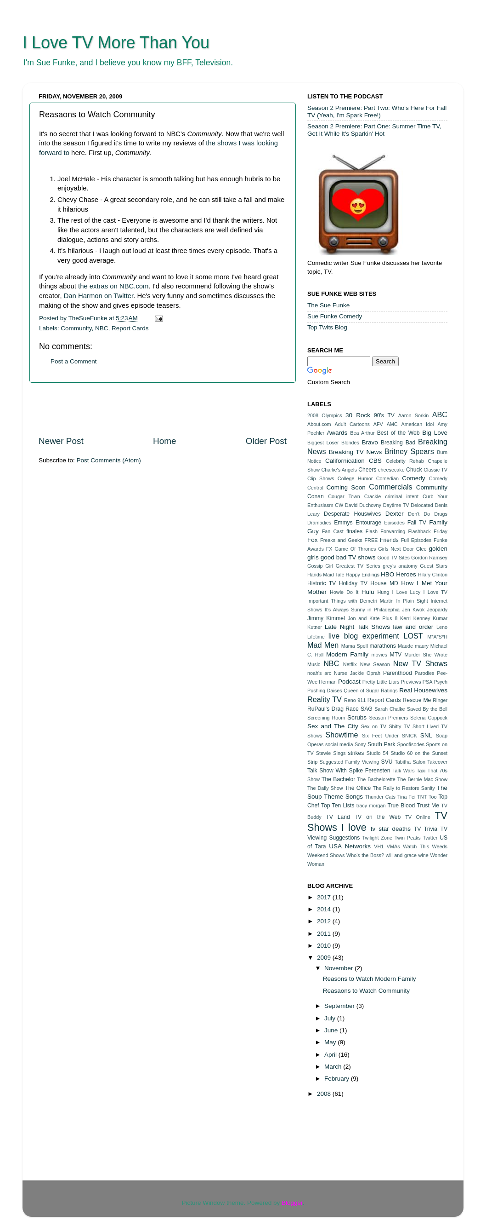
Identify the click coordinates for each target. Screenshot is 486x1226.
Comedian (387, 478)
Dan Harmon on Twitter (99, 295)
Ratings (389, 690)
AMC (392, 424)
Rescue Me (416, 700)
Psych (440, 682)
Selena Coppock (428, 717)
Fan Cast (333, 531)
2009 (325, 957)
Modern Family (347, 654)
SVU (387, 762)
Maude (405, 646)
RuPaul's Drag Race (333, 709)
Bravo (370, 442)
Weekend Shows (326, 855)
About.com (319, 424)
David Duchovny (363, 505)
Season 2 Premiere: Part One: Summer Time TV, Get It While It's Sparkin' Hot (374, 130)
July (330, 1018)
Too (432, 797)
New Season (375, 664)
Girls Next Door (396, 549)
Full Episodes (416, 540)
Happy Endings (362, 574)
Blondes (350, 442)
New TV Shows (420, 663)
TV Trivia (425, 829)
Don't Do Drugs (427, 514)
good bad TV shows (348, 557)
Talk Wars (403, 770)
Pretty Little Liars (381, 682)
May (331, 1042)
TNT (422, 797)
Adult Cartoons (352, 424)
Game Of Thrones (355, 549)
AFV (378, 424)
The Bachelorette (376, 779)
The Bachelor (338, 779)
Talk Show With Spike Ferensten (348, 770)
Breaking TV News (355, 452)
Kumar (440, 618)
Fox (312, 539)
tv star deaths (391, 828)
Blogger (292, 1202)
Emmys (343, 522)
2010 (325, 945)
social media (339, 744)
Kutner (314, 627)
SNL (426, 735)
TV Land (338, 817)
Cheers (367, 469)
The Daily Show (325, 788)
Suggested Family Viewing (349, 762)
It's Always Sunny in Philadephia (362, 609)
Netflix (350, 664)
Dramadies (319, 522)
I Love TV (436, 592)
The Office (358, 788)
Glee (421, 549)
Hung (383, 592)
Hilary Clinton (432, 574)
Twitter (430, 837)
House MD (384, 583)
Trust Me (428, 805)
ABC (439, 414)
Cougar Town (344, 496)
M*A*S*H (437, 636)
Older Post (266, 441)
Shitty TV (399, 726)
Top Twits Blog (327, 327)
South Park (381, 744)
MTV (396, 654)
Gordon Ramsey (429, 557)
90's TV (384, 415)
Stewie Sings (330, 753)
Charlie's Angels (338, 469)
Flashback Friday (427, 531)
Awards (337, 432)
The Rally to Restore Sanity (404, 788)
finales (354, 531)
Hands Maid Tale (325, 574)
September (340, 1005)
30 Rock (357, 415)
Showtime (341, 735)
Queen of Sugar (361, 690)
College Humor (355, 478)
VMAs (393, 846)
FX (329, 549)
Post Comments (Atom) (109, 460)
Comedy (413, 478)
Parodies (425, 673)
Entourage (368, 522)
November (339, 968)
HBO (387, 574)
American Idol (417, 424)
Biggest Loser (323, 442)
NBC (101, 328)
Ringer (440, 700)
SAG (367, 709)
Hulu (368, 591)
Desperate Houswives (352, 514)
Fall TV (416, 522)
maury (422, 646)
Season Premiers (388, 717)
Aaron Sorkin (413, 415)
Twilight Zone (377, 837)
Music (313, 664)
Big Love (434, 432)
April (331, 1054)
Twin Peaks (408, 837)
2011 (325, 933)
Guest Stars (433, 566)
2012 (325, 921)
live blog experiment (363, 636)
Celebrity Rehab (405, 461)
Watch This (416, 846)
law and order (413, 626)
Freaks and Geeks (341, 540)
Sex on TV (373, 726)
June (331, 1030)
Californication (345, 460)
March (333, 1066)
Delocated (422, 505)
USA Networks (350, 846)
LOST (413, 636)
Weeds (439, 846)
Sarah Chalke (389, 709)
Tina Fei (406, 797)
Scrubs (357, 717)
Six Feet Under (380, 735)
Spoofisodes (410, 744)
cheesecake (391, 469)
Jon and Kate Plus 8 (372, 618)
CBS (375, 460)
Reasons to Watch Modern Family (369, 978)
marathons (382, 646)
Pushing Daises (324, 690)
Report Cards (130, 328)
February (337, 1078)
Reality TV (324, 699)
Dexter (394, 513)
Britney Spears (409, 451)
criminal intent (401, 496)
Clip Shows (320, 478)
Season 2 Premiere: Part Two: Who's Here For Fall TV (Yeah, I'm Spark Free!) (376, 111)
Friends (389, 540)
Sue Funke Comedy (334, 316)
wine (423, 855)
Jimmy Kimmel (326, 618)
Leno (441, 627)
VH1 (379, 846)
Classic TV (435, 469)
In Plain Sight (412, 601)
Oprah (373, 673)
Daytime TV (396, 505)
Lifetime (316, 636)
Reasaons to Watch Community (366, 990)
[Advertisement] (162, 409)
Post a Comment (74, 361)
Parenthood (397, 673)
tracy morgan (371, 805)
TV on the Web (378, 817)
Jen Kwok (413, 609)
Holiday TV (353, 583)
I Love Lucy (406, 592)
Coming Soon (345, 487)
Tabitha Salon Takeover (421, 762)
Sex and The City (332, 726)
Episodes (394, 522)
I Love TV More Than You (116, 42)
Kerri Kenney (415, 618)
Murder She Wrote (425, 654)
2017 (325, 897)
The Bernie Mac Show (422, 779)
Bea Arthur (362, 433)
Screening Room (326, 717)
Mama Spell (354, 646)
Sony (360, 744)
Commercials (390, 487)
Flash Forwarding (386, 531)
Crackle (372, 496)
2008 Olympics (324, 415)
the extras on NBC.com (113, 286)
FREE (371, 540)
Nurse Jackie (349, 673)
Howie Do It (344, 592)
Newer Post (61, 441)
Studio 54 (378, 753)
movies (379, 654)
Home (164, 441)
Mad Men (323, 645)
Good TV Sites (393, 557)
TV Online (417, 817)
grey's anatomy (400, 566)
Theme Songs (343, 796)
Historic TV (321, 583)
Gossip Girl (320, 566)
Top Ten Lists (337, 805)
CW (339, 505)
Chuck (414, 469)
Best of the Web (398, 433)
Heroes (406, 574)
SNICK (409, 735)
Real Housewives (423, 690)
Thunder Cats (380, 797)
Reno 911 (355, 700)
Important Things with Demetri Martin (350, 601)
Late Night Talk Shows (357, 626)
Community (76, 328)
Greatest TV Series (358, 566)
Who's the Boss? (365, 855)
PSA (428, 682)
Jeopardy (437, 609)
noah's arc (319, 673)
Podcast (349, 681)
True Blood (401, 805)
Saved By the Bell (427, 709)
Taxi (421, 770)
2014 (325, 909)
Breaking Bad (398, 442)
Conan (315, 496)
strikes (356, 753)
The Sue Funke (328, 305)
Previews (411, 682)
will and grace (401, 855)
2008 (325, 1093)
